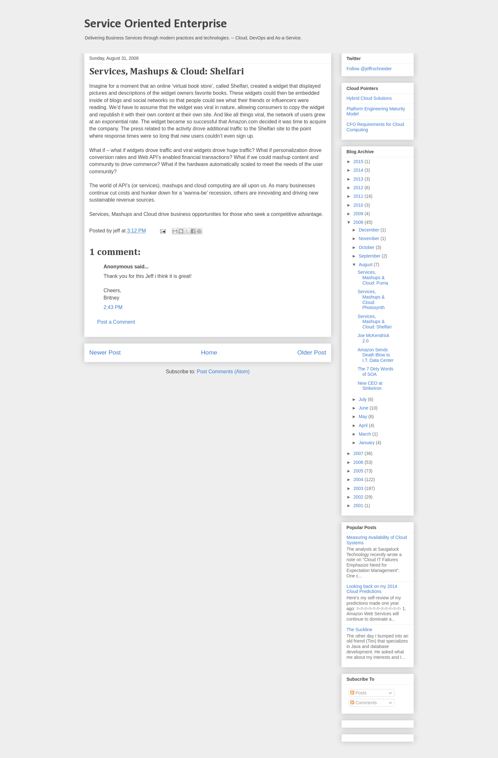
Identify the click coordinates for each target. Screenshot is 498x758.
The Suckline (359, 629)
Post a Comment (116, 322)
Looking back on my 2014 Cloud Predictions (372, 589)
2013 (359, 179)
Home (209, 352)
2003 (359, 488)
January (367, 442)
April (364, 425)
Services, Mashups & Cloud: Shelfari (375, 322)
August (366, 264)
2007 (359, 453)
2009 (359, 213)
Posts (358, 692)
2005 (359, 470)
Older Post (311, 352)
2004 (359, 479)
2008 (359, 222)
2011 (359, 196)
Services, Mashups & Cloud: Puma (373, 278)
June (364, 407)
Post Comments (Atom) (223, 371)
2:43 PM (113, 307)
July (363, 399)
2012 (359, 187)
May (363, 416)
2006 (359, 462)
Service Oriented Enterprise (155, 24)
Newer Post (105, 352)
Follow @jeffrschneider (369, 68)
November (369, 238)
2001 (359, 505)
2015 (359, 161)
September (370, 255)
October (367, 247)
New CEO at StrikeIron (370, 386)
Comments (363, 702)
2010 (359, 205)
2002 (359, 497)
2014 (359, 170)
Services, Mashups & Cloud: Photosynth (371, 299)
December (369, 229)
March (365, 434)
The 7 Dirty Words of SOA (376, 371)
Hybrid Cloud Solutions (369, 98)
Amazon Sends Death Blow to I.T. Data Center (376, 355)
